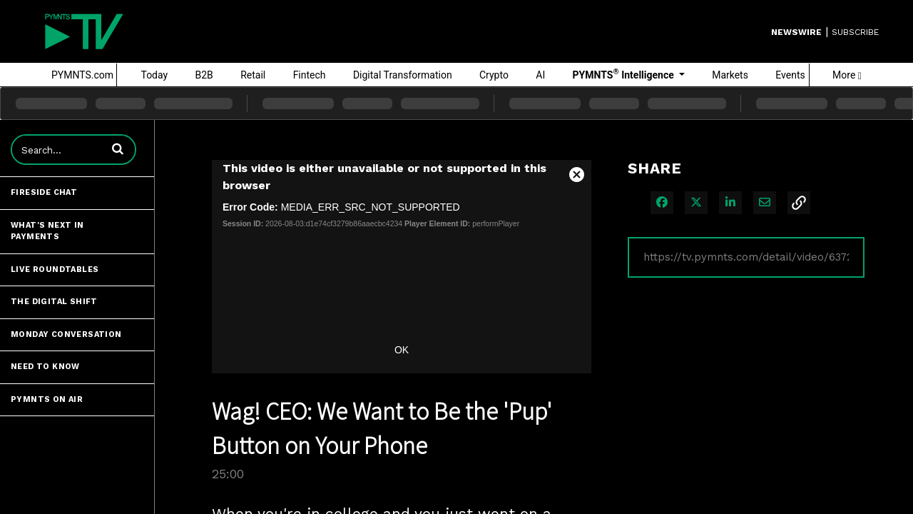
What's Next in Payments (47, 231)
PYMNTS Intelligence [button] (625, 74)
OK (401, 350)
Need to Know (45, 366)
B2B (204, 75)
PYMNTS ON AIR (47, 399)
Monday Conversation (66, 334)
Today (154, 75)
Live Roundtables (54, 269)
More (847, 75)
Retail (252, 75)
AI (540, 75)
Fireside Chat (44, 192)
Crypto (494, 75)
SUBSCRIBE (855, 32)
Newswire (796, 32)
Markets (730, 75)
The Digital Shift (54, 301)
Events (790, 75)
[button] (118, 148)
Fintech (309, 75)
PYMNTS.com (82, 75)
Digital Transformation (402, 75)
